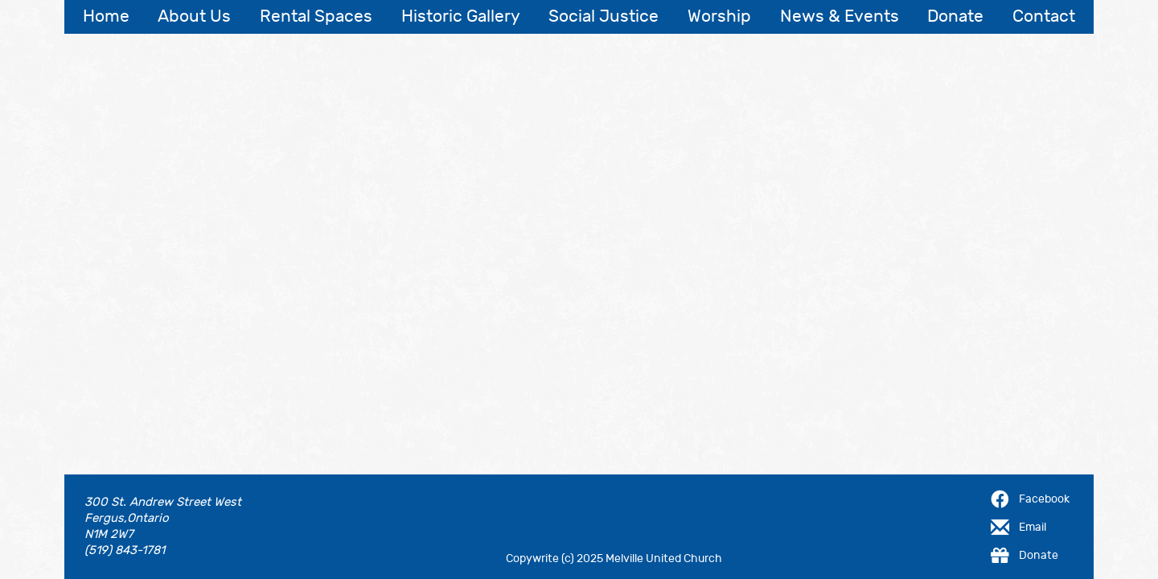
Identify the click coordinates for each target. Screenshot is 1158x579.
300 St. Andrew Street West (162, 502)
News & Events (839, 16)
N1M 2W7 (108, 534)
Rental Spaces (316, 16)
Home (106, 16)
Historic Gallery (460, 16)
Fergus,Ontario (126, 518)
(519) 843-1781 (124, 550)
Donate (955, 16)
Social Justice (603, 16)
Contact (1043, 16)
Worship (719, 16)
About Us (194, 16)
